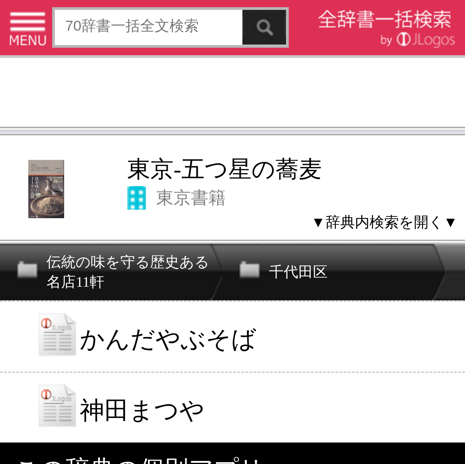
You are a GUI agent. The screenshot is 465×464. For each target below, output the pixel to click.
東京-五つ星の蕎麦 (224, 169)
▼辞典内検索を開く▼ (384, 222)
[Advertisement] (232, 94)
